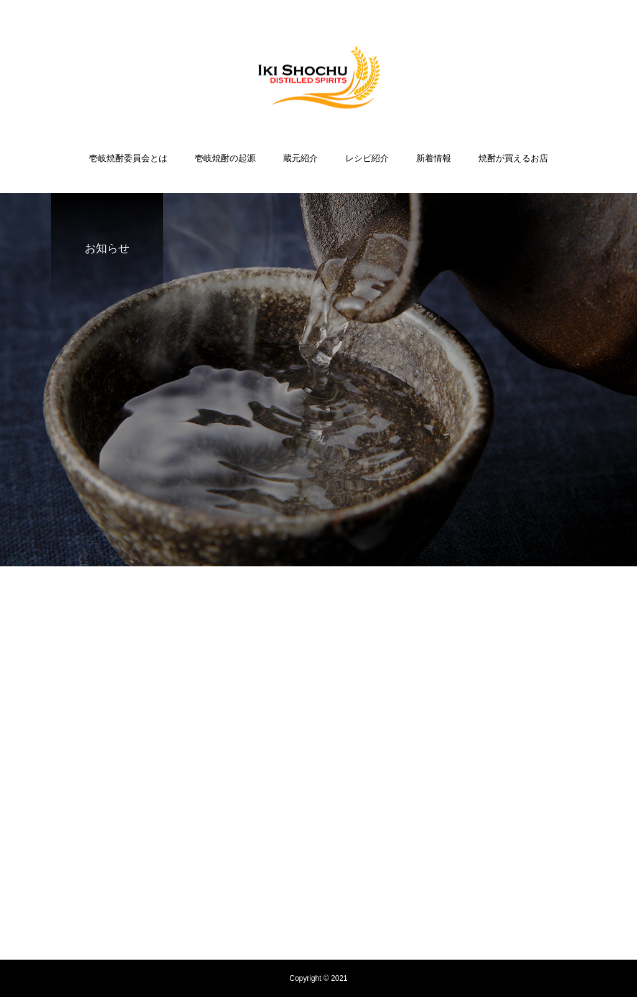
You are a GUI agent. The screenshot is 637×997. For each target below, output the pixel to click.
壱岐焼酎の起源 (225, 158)
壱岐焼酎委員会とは (128, 158)
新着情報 (433, 158)
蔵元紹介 (300, 158)
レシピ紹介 (367, 158)
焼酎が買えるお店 (513, 158)
